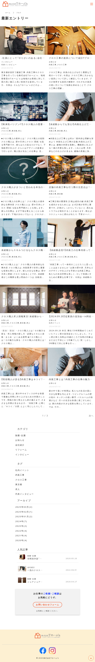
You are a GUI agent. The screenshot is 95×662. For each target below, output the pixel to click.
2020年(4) (21, 540)
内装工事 (20, 474)
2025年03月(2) (24, 506)
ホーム (7, 13)
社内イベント (22, 470)
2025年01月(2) (24, 516)
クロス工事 (21, 479)
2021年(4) (21, 535)
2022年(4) (21, 530)
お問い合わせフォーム (47, 604)
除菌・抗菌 (20, 435)
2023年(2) (21, 525)
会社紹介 (20, 444)
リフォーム (21, 449)
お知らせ (20, 440)
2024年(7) (21, 521)
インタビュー (22, 454)
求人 (17, 489)
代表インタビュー (24, 493)
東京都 (18, 484)
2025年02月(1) (24, 511)
